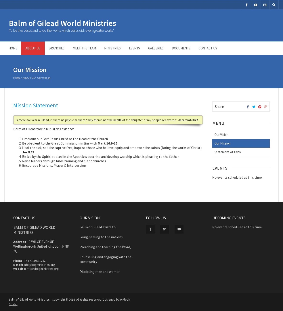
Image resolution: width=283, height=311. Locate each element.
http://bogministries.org (43, 269)
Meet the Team (84, 48)
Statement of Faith (227, 152)
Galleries (156, 48)
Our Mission (222, 143)
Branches (57, 48)
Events (134, 48)
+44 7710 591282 (35, 261)
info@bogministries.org (39, 265)
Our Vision (221, 135)
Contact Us (208, 48)
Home (13, 48)
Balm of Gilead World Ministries (62, 23)
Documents (181, 48)
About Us (32, 48)
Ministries (112, 48)
